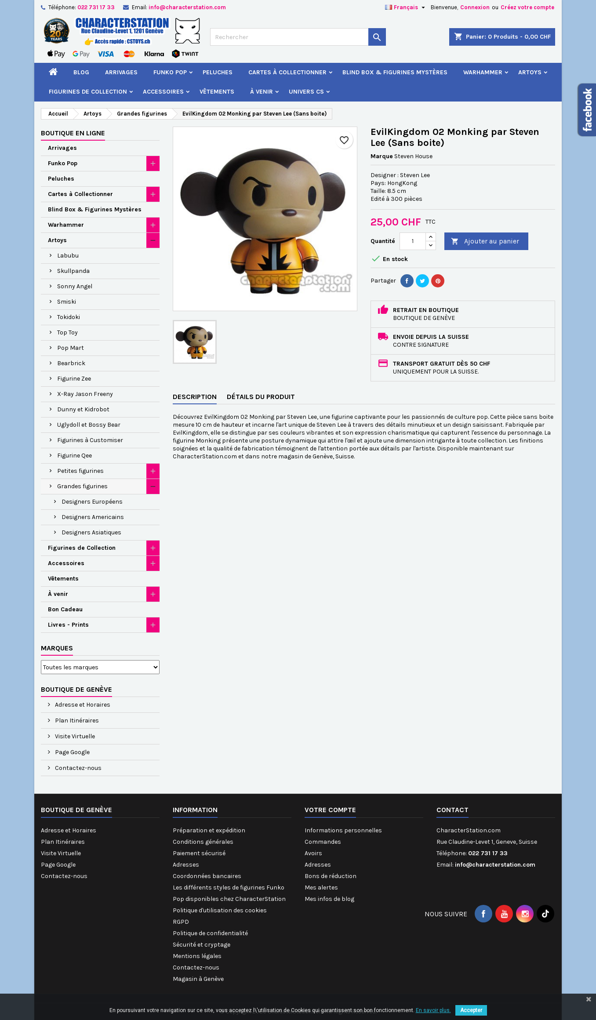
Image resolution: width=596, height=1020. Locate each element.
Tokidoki (68, 317)
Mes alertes (321, 887)
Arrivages (121, 72)
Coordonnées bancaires (207, 876)
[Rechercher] (298, 37)
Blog (81, 72)
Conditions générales (203, 842)
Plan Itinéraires (76, 720)
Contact (452, 810)
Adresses (186, 864)
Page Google (72, 752)
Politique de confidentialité (210, 933)
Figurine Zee (74, 378)
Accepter (471, 1010)
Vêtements (217, 91)
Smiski (66, 301)
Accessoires (163, 91)
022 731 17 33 (96, 7)
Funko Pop (170, 72)
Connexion (475, 7)
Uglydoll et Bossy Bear (88, 424)
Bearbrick (71, 363)
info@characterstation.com (187, 7)
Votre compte (330, 810)
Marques (57, 648)
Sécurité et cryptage (201, 944)
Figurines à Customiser (90, 440)
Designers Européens (92, 501)
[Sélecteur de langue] (406, 7)
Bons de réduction (330, 876)
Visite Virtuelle (74, 736)
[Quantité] (413, 241)
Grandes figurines (82, 486)
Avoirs (313, 853)
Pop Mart (70, 348)
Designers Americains (93, 517)
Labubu (68, 255)
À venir (261, 91)
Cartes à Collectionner (287, 72)
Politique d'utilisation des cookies (220, 910)
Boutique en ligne (73, 133)
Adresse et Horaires (82, 704)
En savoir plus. (433, 1010)
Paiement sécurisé (199, 853)
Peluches (218, 72)
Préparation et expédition (209, 830)
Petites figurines (80, 471)
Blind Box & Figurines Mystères (394, 72)
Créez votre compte (527, 7)
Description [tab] (195, 396)
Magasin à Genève (198, 979)
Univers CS (306, 91)
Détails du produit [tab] (261, 396)
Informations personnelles (343, 830)
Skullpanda (73, 271)
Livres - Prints (68, 624)
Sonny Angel (74, 286)
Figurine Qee (74, 455)
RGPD (181, 922)
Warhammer (482, 72)
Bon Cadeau (65, 609)
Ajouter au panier (485, 241)
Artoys (529, 72)
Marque (382, 156)
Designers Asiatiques (91, 532)
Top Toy (67, 332)
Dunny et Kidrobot (83, 409)
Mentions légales (197, 956)
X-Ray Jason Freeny (85, 394)
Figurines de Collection (88, 91)
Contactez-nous (78, 768)
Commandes (323, 842)
